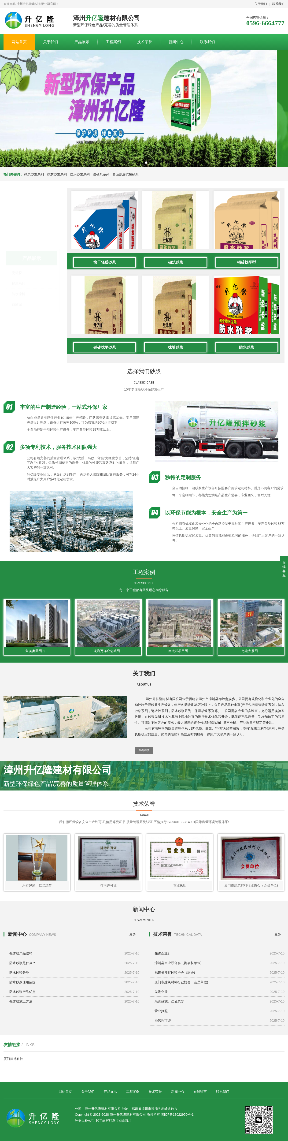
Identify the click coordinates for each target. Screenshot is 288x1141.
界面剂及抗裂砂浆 (125, 174)
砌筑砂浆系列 (34, 174)
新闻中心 (176, 42)
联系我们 (278, 4)
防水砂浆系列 (80, 174)
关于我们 (261, 4)
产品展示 (81, 42)
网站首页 (19, 42)
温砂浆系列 (101, 174)
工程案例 (113, 42)
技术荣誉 (144, 42)
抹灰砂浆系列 (57, 174)
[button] (142, 162)
